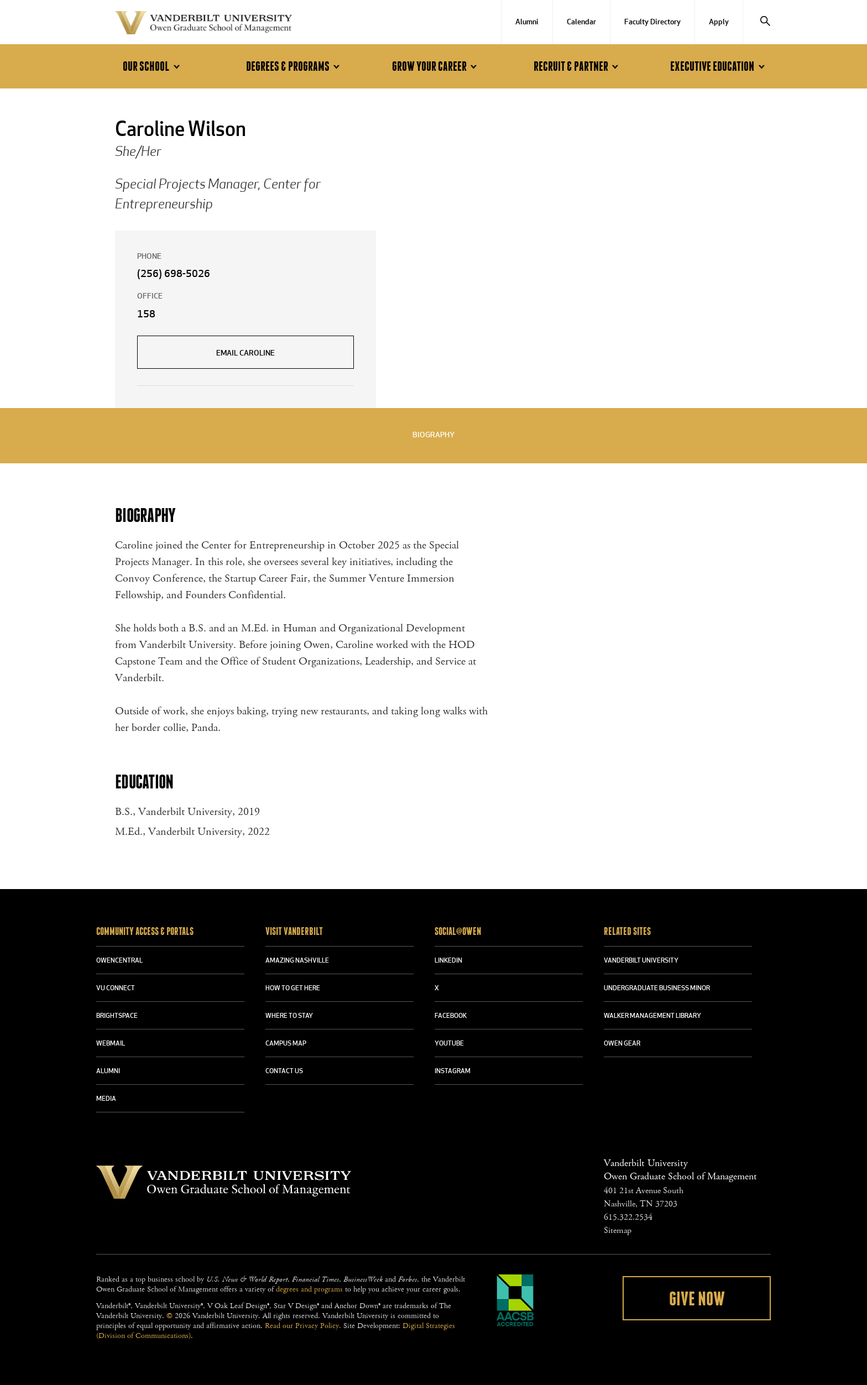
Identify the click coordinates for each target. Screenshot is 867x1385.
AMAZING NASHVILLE (297, 961)
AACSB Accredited (515, 1300)
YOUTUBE (449, 1044)
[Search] (765, 22)
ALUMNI (108, 1071)
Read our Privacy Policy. (303, 1326)
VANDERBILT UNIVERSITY (641, 961)
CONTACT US (284, 1071)
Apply (719, 22)
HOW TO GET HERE (292, 988)
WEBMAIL (110, 1044)
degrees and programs (309, 1289)
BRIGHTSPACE (117, 1016)
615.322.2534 (628, 1217)
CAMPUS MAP (285, 1044)
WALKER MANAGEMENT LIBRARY (652, 1016)
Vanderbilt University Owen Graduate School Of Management (203, 25)
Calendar (581, 22)
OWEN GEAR (622, 1044)
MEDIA (106, 1099)
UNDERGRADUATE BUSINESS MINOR (657, 988)
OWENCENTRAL (119, 961)
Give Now (697, 1299)
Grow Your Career (436, 66)
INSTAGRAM (453, 1071)
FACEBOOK (451, 1016)
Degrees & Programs (294, 66)
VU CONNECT (115, 988)
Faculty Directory (652, 22)
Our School (153, 66)
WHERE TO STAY (289, 1016)
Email (245, 353)
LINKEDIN (448, 961)
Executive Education (719, 66)
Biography (433, 435)
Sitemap (617, 1230)
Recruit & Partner (578, 66)
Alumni (527, 22)
